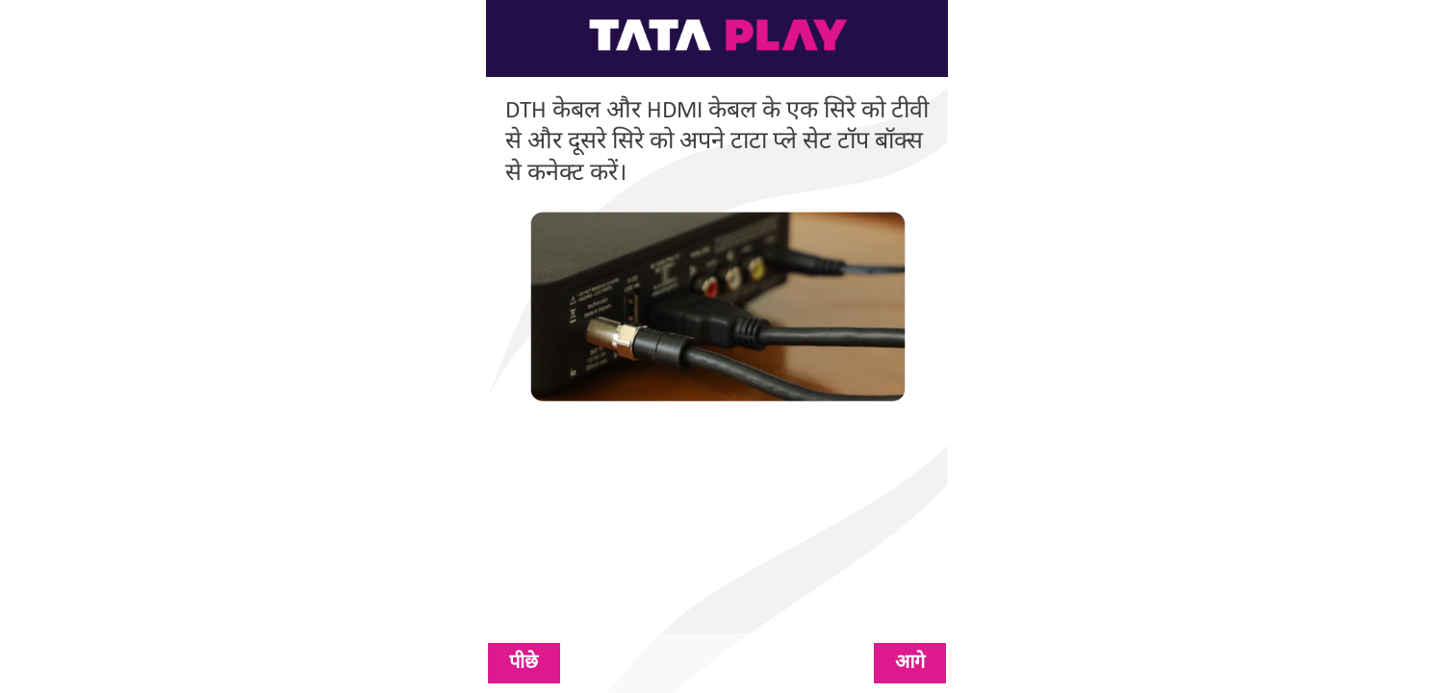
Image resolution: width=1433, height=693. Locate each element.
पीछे (523, 663)
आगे (910, 663)
